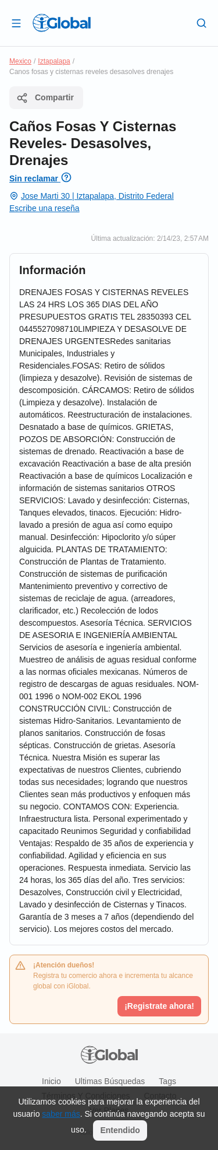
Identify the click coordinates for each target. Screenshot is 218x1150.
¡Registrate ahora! (159, 1006)
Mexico (20, 61)
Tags (167, 1081)
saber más (61, 1114)
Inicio (51, 1081)
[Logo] (62, 22)
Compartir (45, 98)
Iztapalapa (54, 61)
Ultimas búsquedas (110, 1081)
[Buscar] (201, 22)
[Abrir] (16, 22)
